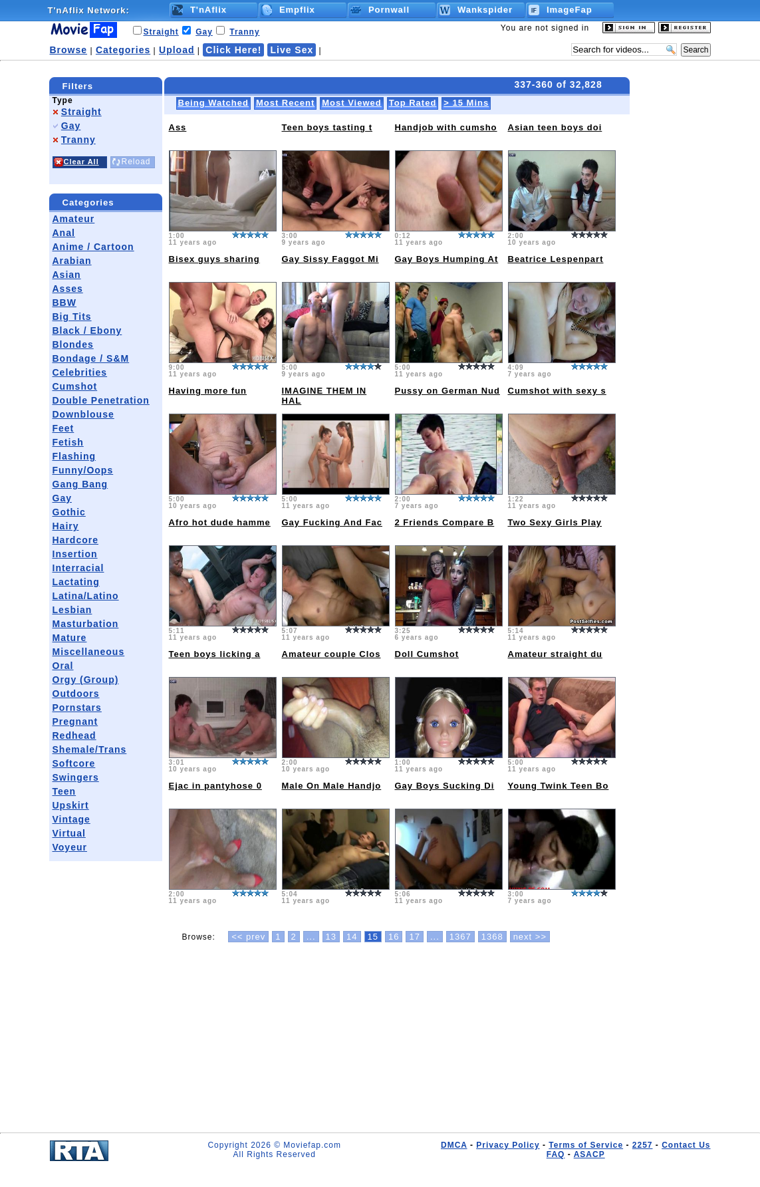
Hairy (66, 526)
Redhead (74, 735)
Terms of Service (586, 1145)
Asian (67, 274)
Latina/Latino (86, 596)
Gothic (69, 512)
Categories (123, 50)
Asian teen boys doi (555, 127)
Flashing (74, 456)
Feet (63, 428)
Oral (63, 665)
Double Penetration (101, 400)
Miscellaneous (89, 651)
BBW (64, 302)
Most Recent (285, 103)
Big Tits (72, 316)
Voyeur (70, 847)
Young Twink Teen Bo (558, 786)
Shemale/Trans (90, 749)
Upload (176, 50)
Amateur (74, 218)
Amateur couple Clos (331, 654)
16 (393, 937)
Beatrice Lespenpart (556, 259)
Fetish (68, 442)
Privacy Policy (507, 1145)
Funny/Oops (83, 470)
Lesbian (72, 609)
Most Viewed (352, 103)
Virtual (69, 833)
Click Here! (233, 50)
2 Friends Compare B (445, 522)
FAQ (556, 1154)
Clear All (81, 162)
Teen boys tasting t (327, 127)
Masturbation (86, 623)
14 (351, 937)
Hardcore (75, 540)
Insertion (75, 554)
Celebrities (80, 372)
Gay (204, 32)
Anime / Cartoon (93, 246)
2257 (642, 1145)
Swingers (76, 777)
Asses (68, 288)
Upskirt (71, 805)
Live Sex (291, 50)
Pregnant (75, 721)
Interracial (78, 568)
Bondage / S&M (91, 358)
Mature (70, 637)
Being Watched (213, 103)
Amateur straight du (555, 654)
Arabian (72, 260)
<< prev (248, 937)
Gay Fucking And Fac (332, 522)
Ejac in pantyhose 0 (215, 786)
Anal (64, 232)
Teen (64, 791)
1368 (492, 937)
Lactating (76, 582)
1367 (460, 937)
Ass (178, 127)
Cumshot (75, 386)
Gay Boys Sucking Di (445, 786)
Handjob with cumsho (446, 127)
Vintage (71, 819)
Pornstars (77, 707)
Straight (161, 32)
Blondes (73, 344)
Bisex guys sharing (214, 259)
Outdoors (76, 693)
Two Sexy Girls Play (555, 522)
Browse (69, 50)
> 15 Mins (466, 103)
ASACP (589, 1154)
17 (414, 937)
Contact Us (686, 1145)
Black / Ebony (87, 330)
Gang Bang (80, 484)
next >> (530, 937)
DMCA (454, 1145)
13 (331, 937)
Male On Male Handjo (332, 786)
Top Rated (413, 103)
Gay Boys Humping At (447, 259)
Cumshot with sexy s (557, 391)
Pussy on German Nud (447, 391)
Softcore (74, 763)
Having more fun (208, 391)
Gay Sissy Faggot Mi (330, 259)
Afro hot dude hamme (220, 522)
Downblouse (83, 414)
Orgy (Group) (86, 679)
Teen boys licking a (215, 654)
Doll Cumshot (427, 654)
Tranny (244, 32)
